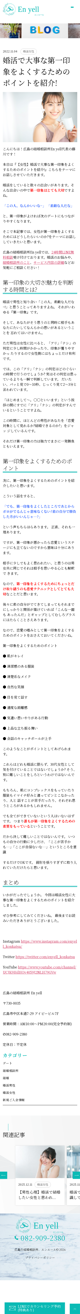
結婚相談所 (11, 1070)
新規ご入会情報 (14, 1100)
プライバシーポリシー (40, 1257)
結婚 (6, 1078)
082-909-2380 (43, 1238)
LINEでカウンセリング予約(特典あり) (39, 1308)
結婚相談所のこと (16, 262)
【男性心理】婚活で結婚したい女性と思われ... (39, 1194)
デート (7, 1063)
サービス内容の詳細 (48, 262)
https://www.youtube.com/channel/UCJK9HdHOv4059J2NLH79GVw (39, 970)
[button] (76, 1175)
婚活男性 (9, 1085)
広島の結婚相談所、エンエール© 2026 (40, 1249)
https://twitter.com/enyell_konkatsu (45, 956)
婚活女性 (9, 1092)
